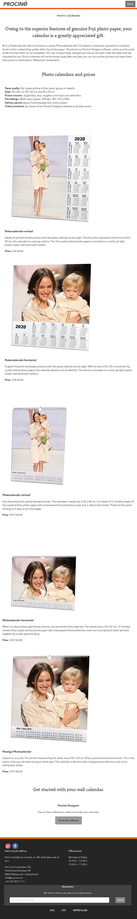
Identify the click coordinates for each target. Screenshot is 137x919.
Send (120, 900)
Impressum (80, 910)
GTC (64, 910)
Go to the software (68, 820)
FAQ (52, 910)
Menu (130, 4)
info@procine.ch (14, 877)
